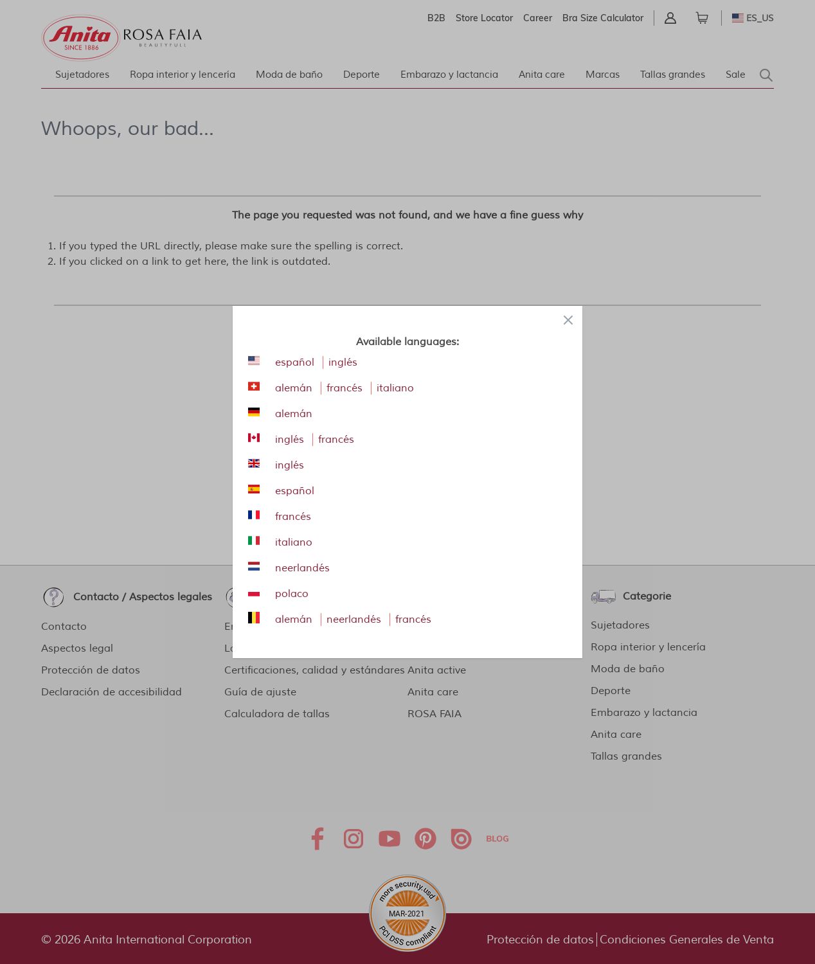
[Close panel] (568, 320)
